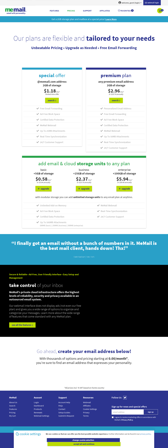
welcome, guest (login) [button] (130, 2)
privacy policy (145, 438)
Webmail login (152, 3)
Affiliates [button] (105, 10)
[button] (160, 11)
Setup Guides (64, 412)
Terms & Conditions (102, 429)
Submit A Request (66, 415)
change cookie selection (49, 444)
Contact (61, 409)
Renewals (38, 412)
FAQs (60, 405)
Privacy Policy (90, 429)
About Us (13, 402)
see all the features (22, 324)
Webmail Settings (41, 415)
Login (36, 402)
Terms (86, 415)
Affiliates (87, 405)
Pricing (12, 412)
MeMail (66, 429)
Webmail (87, 402)
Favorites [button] (126, 10)
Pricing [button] (71, 10)
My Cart (12, 415)
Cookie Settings (90, 409)
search (52, 100)
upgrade (43, 188)
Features (13, 409)
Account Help (64, 402)
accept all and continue (118, 444)
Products (38, 409)
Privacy (86, 412)
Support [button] (87, 10)
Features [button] (54, 10)
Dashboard (39, 405)
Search (12, 405)
